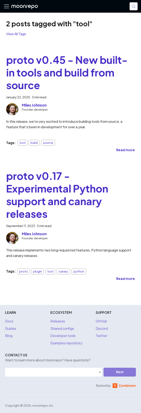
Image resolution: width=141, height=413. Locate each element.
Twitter (101, 335)
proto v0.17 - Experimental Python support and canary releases (57, 194)
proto (23, 271)
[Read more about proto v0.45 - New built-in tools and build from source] (125, 150)
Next (119, 372)
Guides (10, 328)
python (78, 271)
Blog (8, 335)
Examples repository (66, 343)
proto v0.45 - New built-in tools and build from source (67, 72)
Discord (102, 328)
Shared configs (62, 328)
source (48, 143)
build (34, 143)
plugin (37, 271)
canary (63, 271)
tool (22, 143)
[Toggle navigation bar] (6, 6)
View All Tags (16, 34)
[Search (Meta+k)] (134, 6)
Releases (57, 321)
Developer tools (63, 335)
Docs (9, 321)
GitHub (101, 321)
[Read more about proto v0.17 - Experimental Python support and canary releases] (125, 278)
